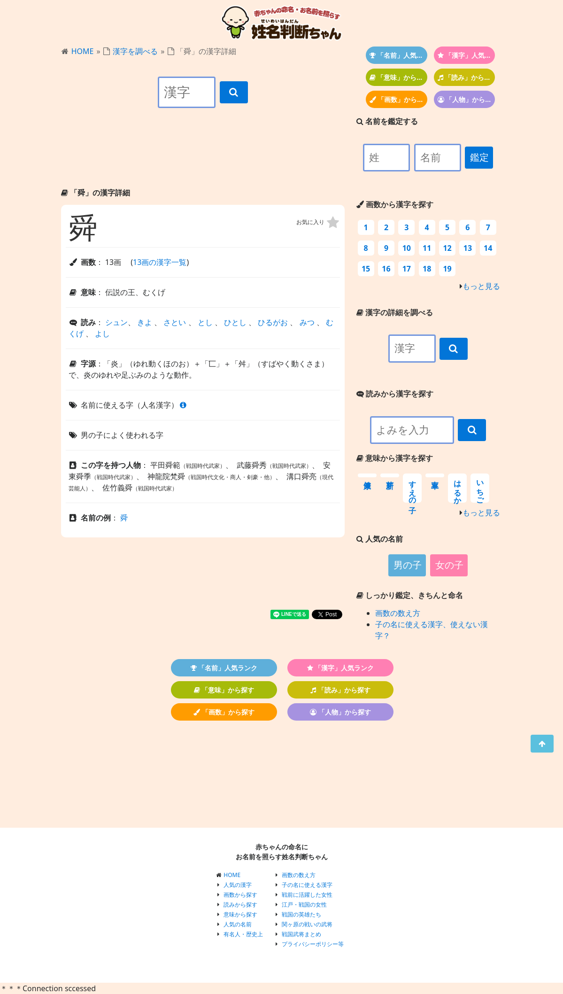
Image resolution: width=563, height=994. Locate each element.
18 (427, 269)
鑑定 (479, 157)
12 (447, 248)
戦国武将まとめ (301, 934)
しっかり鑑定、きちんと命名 (409, 595)
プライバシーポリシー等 (313, 944)
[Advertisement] (203, 155)
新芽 (389, 475)
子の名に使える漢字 (307, 885)
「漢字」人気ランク (466, 55)
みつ (307, 322)
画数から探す (240, 895)
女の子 (449, 565)
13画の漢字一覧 (159, 262)
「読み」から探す (466, 77)
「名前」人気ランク (398, 55)
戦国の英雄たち (301, 914)
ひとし (235, 322)
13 (467, 248)
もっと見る (481, 286)
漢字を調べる (135, 51)
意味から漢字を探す (394, 458)
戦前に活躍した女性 (307, 895)
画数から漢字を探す (394, 204)
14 (488, 248)
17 (406, 269)
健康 (367, 475)
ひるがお (273, 322)
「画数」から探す (398, 99)
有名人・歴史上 (243, 934)
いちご (480, 488)
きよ (144, 322)
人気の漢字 (238, 885)
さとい (174, 322)
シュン (116, 322)
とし (205, 322)
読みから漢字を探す (394, 393)
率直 (434, 475)
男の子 (407, 565)
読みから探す (240, 905)
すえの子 (412, 488)
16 (386, 269)
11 (427, 248)
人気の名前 (238, 924)
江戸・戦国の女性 (304, 905)
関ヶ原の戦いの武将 (307, 924)
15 (366, 269)
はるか (458, 488)
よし (102, 333)
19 (447, 269)
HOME (82, 51)
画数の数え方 (397, 613)
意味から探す (240, 914)
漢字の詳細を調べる (394, 312)
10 (406, 248)
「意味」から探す (398, 77)
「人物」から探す (466, 99)
